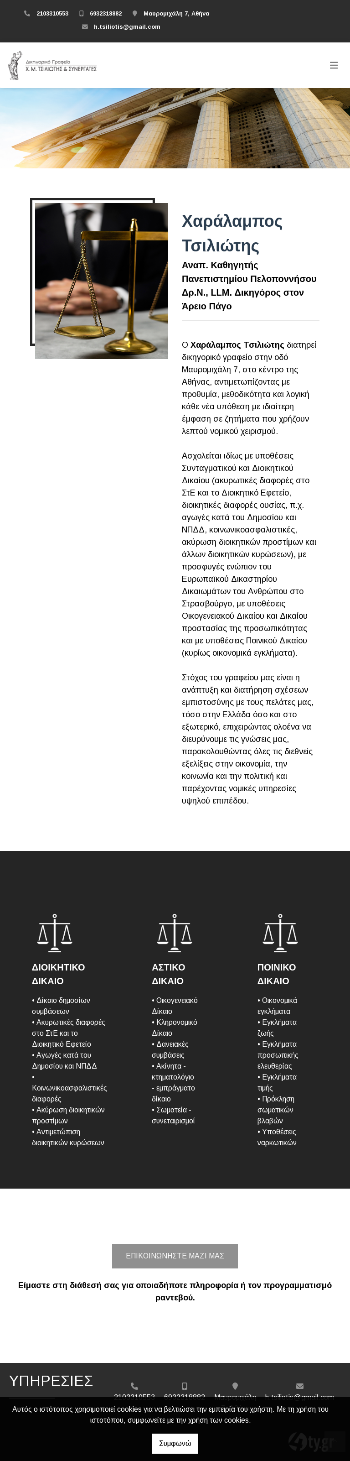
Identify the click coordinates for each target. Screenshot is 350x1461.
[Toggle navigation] (334, 65)
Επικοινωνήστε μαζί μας (175, 1256)
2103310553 (52, 13)
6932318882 (106, 13)
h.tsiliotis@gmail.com (127, 26)
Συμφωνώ (175, 1443)
